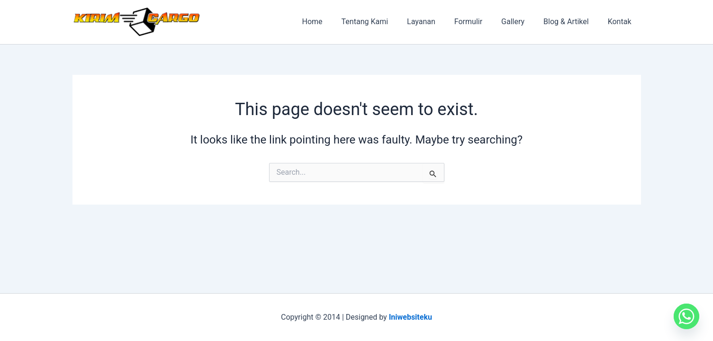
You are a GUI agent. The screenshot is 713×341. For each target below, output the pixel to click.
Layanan (438, 21)
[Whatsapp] (686, 316)
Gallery (522, 21)
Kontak (621, 21)
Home (337, 21)
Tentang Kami (385, 21)
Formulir (482, 21)
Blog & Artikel (572, 21)
